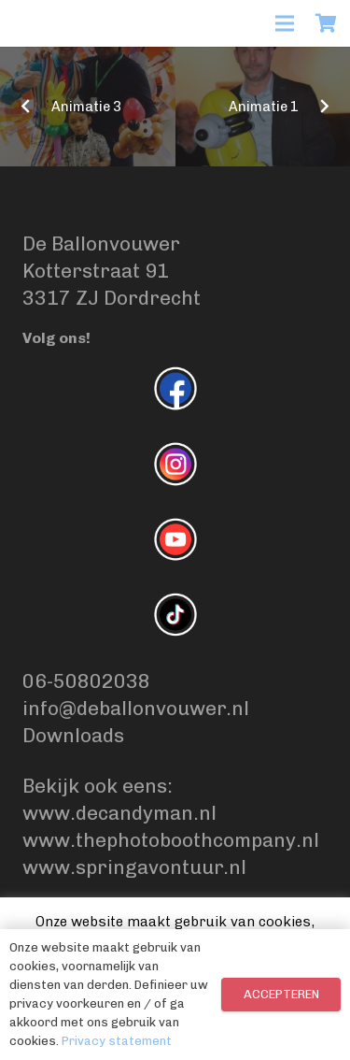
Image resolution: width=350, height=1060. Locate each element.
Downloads (73, 735)
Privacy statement (117, 1041)
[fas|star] (175, 392)
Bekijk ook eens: (99, 785)
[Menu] (284, 23)
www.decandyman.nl (119, 812)
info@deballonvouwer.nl (135, 708)
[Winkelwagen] (326, 23)
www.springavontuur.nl (134, 867)
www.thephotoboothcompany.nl (170, 840)
